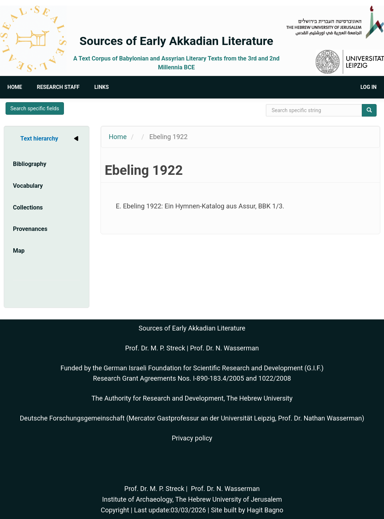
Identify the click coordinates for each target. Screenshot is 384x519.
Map (19, 250)
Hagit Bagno (265, 510)
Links (101, 87)
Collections (28, 207)
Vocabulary (28, 185)
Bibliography (29, 163)
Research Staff (58, 87)
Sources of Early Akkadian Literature (176, 41)
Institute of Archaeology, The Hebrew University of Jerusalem (192, 499)
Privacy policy (192, 438)
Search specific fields (34, 108)
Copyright (115, 510)
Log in (368, 87)
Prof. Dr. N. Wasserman (224, 348)
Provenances (30, 228)
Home (14, 87)
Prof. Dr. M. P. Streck (155, 348)
